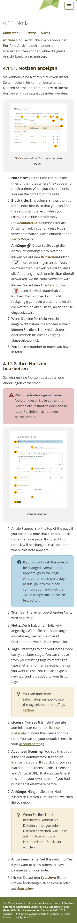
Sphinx (24, 917)
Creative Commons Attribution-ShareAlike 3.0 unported (38, 904)
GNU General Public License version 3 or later (36, 908)
